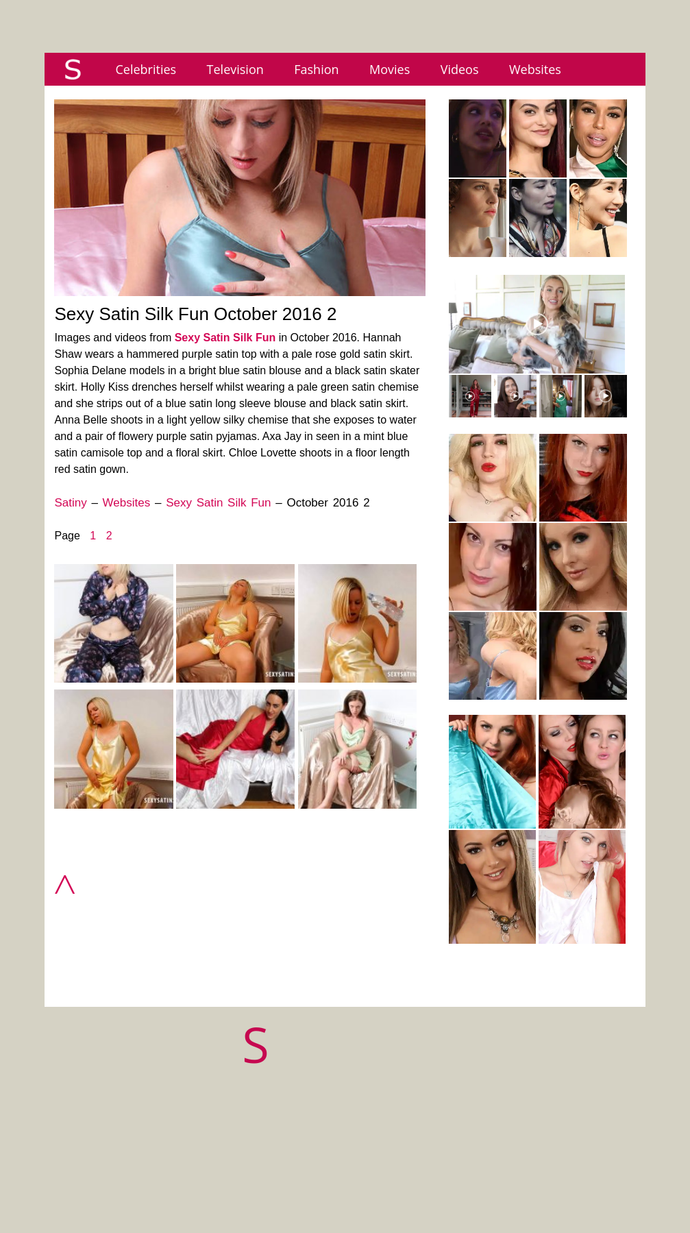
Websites (535, 69)
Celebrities (145, 69)
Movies (389, 69)
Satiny (70, 502)
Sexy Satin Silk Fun (225, 337)
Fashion (316, 69)
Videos (460, 69)
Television (235, 69)
